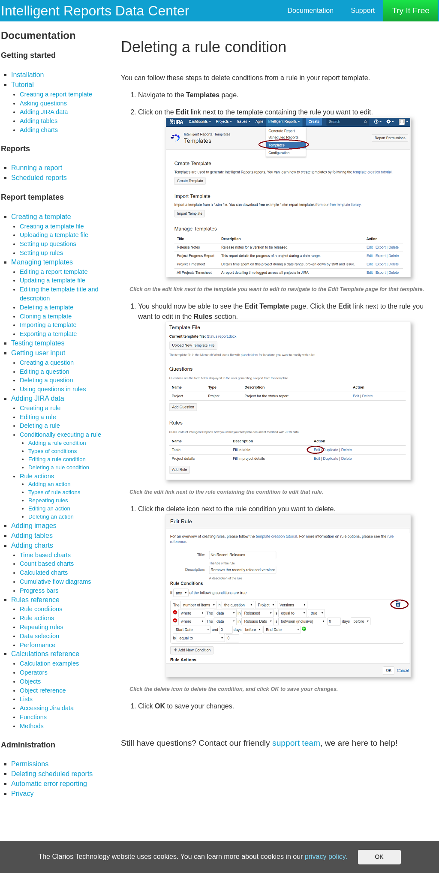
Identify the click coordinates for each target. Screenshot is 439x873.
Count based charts (47, 563)
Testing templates (38, 343)
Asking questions (43, 103)
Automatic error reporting (49, 783)
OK (379, 856)
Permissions (29, 764)
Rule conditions (41, 609)
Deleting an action (51, 516)
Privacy (22, 793)
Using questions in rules (53, 389)
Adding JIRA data (44, 111)
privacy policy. (326, 856)
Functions (33, 717)
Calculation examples (49, 663)
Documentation (311, 10)
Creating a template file (52, 226)
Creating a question (47, 362)
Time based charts (45, 555)
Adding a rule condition (57, 443)
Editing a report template (54, 271)
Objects (30, 681)
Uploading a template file (54, 234)
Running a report (36, 167)
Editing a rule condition (57, 459)
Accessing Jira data (47, 708)
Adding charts (39, 129)
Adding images (34, 525)
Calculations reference (45, 653)
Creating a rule (40, 408)
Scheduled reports (39, 177)
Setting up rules (41, 252)
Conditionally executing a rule (60, 434)
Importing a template (48, 324)
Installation (27, 74)
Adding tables (38, 120)
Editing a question (44, 371)
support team (296, 742)
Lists (26, 699)
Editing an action (49, 508)
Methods (32, 726)
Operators (34, 672)
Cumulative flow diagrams (55, 581)
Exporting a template (48, 333)
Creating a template (41, 216)
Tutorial (22, 84)
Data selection (39, 636)
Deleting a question (46, 380)
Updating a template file (52, 280)
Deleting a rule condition (58, 467)
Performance (37, 645)
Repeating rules (48, 500)
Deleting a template (46, 307)
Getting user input (38, 353)
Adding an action (49, 484)
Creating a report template (56, 94)
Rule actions (37, 476)
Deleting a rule (40, 425)
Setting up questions (48, 243)
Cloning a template (46, 316)
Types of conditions (52, 451)
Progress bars (39, 590)
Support (363, 10)
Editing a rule (38, 417)
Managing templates (42, 262)
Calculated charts (44, 572)
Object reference (43, 690)
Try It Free (411, 10)
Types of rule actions (54, 492)
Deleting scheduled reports (52, 773)
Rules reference (35, 599)
